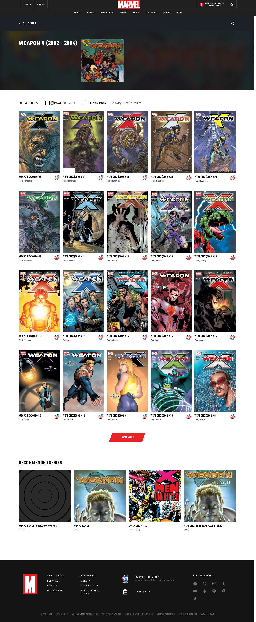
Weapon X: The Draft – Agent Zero (203, 543)
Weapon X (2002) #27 (74, 194)
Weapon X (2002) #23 (205, 194)
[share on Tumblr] (223, 584)
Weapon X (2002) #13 (30, 433)
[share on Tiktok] (195, 599)
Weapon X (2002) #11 (118, 433)
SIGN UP (41, 4)
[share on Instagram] (214, 584)
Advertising (88, 575)
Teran (153, 198)
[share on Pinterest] (214, 592)
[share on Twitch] (223, 592)
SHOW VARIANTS (97, 121)
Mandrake (28, 198)
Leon (157, 358)
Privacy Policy (62, 613)
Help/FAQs (53, 580)
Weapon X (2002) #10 (162, 433)
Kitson (26, 437)
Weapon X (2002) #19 (162, 274)
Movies (136, 12)
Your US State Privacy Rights (85, 613)
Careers (52, 585)
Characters (106, 12)
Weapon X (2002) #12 (74, 433)
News (77, 12)
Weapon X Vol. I (82, 543)
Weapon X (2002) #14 (162, 354)
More (179, 12)
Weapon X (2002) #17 (74, 354)
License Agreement (166, 613)
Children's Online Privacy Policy (139, 613)
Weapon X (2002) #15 (205, 354)
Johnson (158, 278)
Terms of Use (46, 613)
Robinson (71, 278)
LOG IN (27, 4)
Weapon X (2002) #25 (162, 194)
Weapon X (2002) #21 (74, 274)
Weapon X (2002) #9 (205, 433)
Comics (90, 12)
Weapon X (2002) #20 (205, 274)
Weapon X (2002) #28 (30, 194)
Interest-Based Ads (188, 613)
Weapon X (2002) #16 (118, 354)
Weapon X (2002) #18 (30, 354)
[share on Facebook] (195, 584)
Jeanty (114, 278)
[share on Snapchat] (204, 592)
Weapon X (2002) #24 (30, 274)
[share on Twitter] (204, 584)
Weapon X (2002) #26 (118, 194)
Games (123, 12)
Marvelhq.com (89, 585)
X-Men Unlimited (138, 543)
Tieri (21, 198)
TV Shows (151, 12)
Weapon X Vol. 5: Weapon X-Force (38, 543)
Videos (166, 12)
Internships (55, 590)
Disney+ (85, 580)
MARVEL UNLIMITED (65, 121)
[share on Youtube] (195, 592)
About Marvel (56, 575)
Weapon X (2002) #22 (118, 274)
